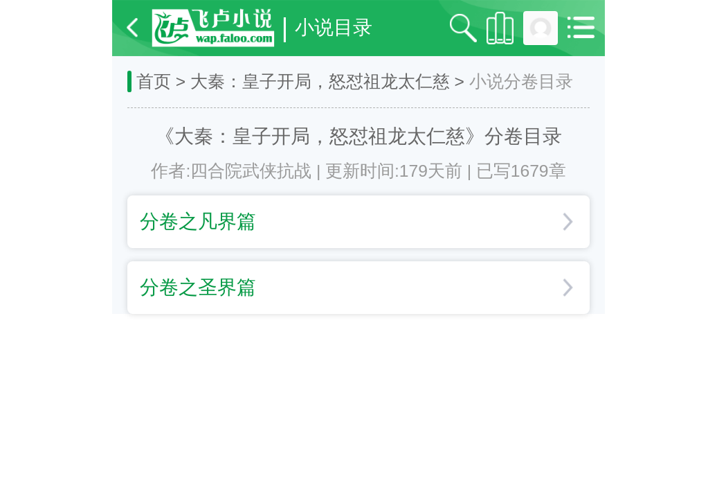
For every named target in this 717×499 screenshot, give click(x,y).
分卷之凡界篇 (356, 221)
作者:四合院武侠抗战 (231, 170)
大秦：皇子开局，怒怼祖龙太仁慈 (320, 81)
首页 (153, 81)
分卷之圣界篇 (356, 287)
